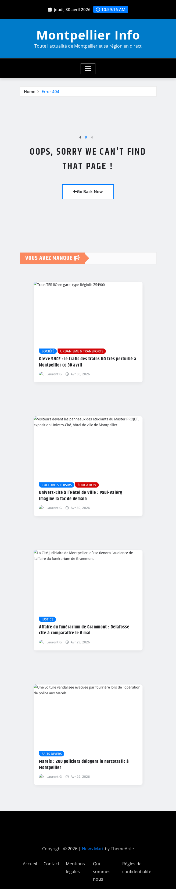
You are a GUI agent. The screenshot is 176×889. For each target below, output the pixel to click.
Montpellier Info (88, 34)
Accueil (30, 864)
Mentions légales (75, 867)
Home (29, 95)
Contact (51, 864)
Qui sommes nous (101, 871)
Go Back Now (88, 191)
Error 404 (50, 95)
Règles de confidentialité (136, 867)
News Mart (93, 849)
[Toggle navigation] (88, 68)
